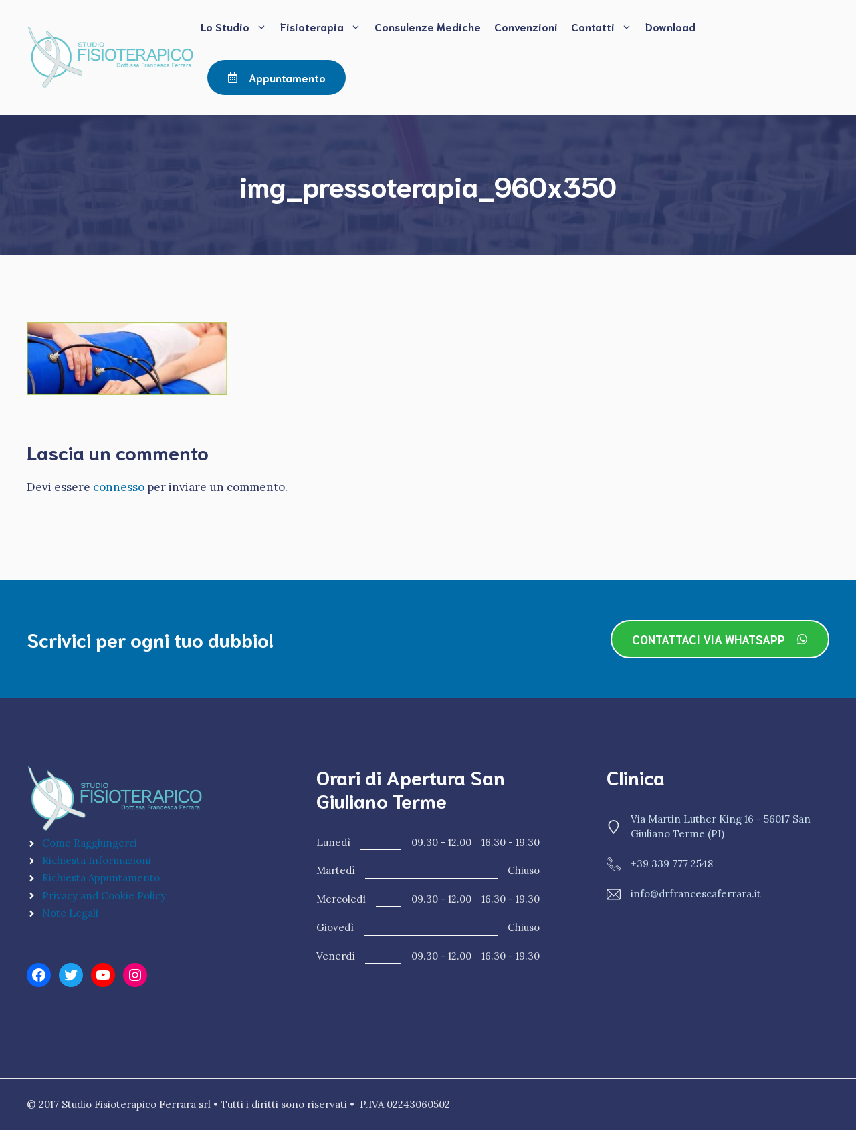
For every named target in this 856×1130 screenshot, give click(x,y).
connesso (118, 487)
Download (670, 26)
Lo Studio (237, 27)
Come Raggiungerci (89, 843)
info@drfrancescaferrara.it (696, 893)
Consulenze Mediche (427, 26)
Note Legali (70, 913)
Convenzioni (526, 26)
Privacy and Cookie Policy (104, 895)
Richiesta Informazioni (96, 860)
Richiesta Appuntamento (101, 877)
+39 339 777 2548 (672, 863)
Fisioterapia (324, 27)
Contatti (605, 27)
